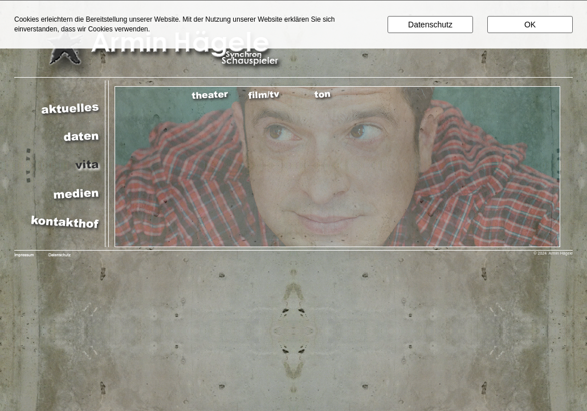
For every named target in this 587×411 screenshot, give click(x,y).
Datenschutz (430, 24)
